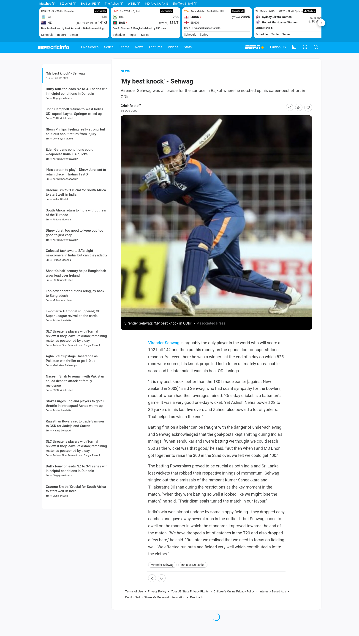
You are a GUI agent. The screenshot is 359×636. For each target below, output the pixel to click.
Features (155, 47)
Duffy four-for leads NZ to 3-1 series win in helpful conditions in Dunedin (76, 117)
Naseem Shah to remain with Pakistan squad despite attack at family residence (75, 407)
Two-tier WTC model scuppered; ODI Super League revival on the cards (73, 340)
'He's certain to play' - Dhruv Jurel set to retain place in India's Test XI (76, 198)
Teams (124, 47)
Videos (173, 47)
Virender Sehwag (164, 348)
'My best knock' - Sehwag (65, 79)
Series (109, 47)
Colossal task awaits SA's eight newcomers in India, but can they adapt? (76, 279)
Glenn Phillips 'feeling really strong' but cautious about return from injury (75, 158)
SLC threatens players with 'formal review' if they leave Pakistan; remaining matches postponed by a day (76, 362)
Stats (188, 47)
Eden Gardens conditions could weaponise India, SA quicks (69, 178)
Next (321, 22)
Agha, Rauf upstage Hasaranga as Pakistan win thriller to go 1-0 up (72, 384)
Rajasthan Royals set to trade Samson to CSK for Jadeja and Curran (75, 450)
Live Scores (90, 47)
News (139, 47)
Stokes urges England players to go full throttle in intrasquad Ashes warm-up (75, 429)
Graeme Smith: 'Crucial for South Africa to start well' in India (76, 218)
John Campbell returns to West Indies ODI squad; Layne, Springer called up (74, 137)
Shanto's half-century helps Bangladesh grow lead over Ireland (76, 299)
